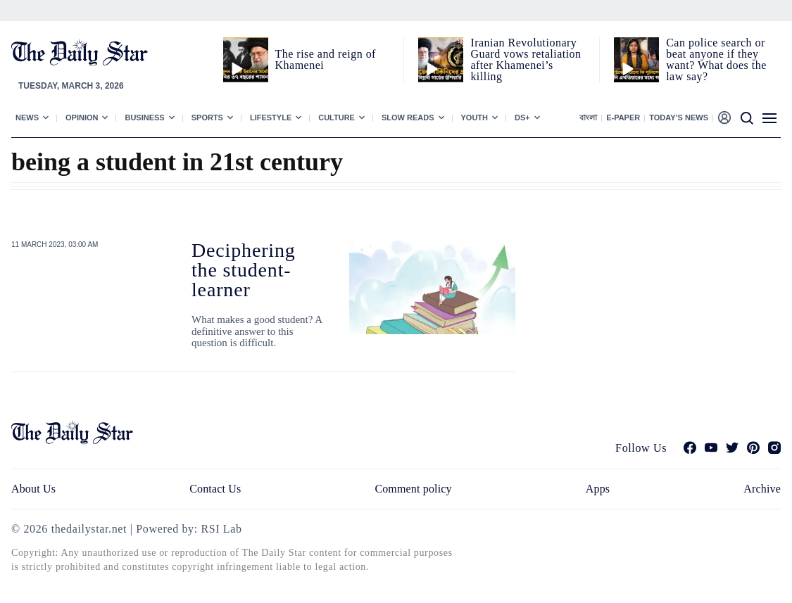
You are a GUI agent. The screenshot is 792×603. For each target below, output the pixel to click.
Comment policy (413, 489)
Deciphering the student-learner (243, 269)
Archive (762, 489)
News (27, 117)
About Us (33, 489)
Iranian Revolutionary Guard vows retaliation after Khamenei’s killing (525, 59)
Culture (336, 117)
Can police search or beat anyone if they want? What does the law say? (716, 59)
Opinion (81, 117)
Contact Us (215, 489)
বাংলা (588, 117)
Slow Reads (408, 117)
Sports (207, 117)
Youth (475, 117)
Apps (598, 489)
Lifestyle (270, 117)
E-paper (623, 117)
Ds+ (522, 117)
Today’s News (678, 117)
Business (144, 117)
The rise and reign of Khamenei (325, 59)
